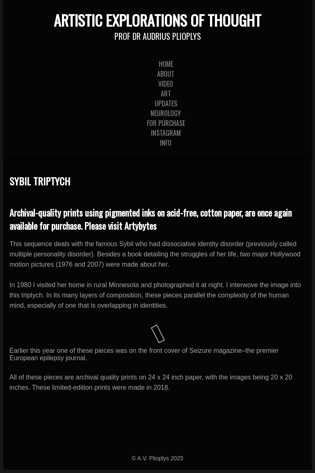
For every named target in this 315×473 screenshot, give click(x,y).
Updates (166, 103)
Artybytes (140, 225)
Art (166, 93)
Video (165, 84)
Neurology (166, 113)
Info (165, 143)
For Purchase (166, 123)
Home (166, 64)
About (165, 74)
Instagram (166, 133)
